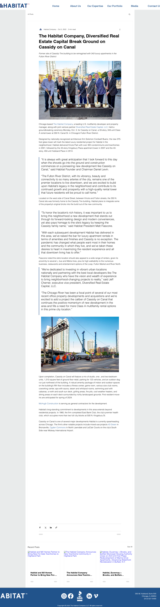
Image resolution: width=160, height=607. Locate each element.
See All (129, 547)
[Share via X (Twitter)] (45, 527)
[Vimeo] (96, 596)
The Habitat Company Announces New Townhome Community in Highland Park (80, 574)
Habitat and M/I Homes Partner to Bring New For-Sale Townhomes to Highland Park (42, 574)
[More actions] (119, 29)
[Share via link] (56, 527)
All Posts (30, 14)
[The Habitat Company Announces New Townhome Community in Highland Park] (80, 560)
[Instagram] (64, 596)
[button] (75, 5)
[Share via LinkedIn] (51, 527)
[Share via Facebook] (40, 527)
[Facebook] (70, 596)
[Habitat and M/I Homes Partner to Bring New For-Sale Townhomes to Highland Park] (44, 560)
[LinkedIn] (89, 596)
